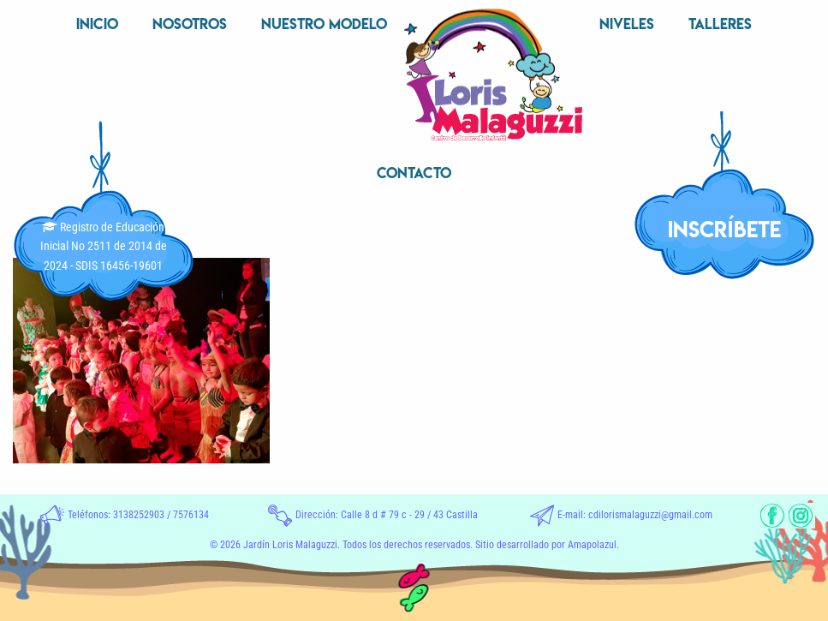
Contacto (414, 172)
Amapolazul (592, 545)
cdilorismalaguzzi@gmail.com (650, 515)
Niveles (626, 23)
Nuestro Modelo (324, 23)
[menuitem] (97, 25)
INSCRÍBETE (724, 229)
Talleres (720, 23)
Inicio (97, 23)
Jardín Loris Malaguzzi (290, 545)
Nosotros (189, 23)
